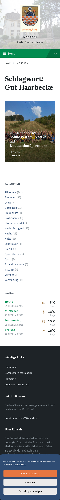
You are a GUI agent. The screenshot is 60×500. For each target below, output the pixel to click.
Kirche (8, 233)
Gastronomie (12, 218)
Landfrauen (11, 244)
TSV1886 (9, 269)
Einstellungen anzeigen (30, 491)
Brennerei (10, 197)
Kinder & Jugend (14, 228)
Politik (8, 249)
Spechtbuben (13, 254)
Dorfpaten (11, 208)
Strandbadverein (14, 264)
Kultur (16, 155)
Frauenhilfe (11, 213)
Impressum (11, 367)
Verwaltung (11, 280)
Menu (30, 54)
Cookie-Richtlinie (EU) (17, 384)
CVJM (8, 202)
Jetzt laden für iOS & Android (22, 418)
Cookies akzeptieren (30, 473)
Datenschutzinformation (18, 372)
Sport (8, 259)
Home (8, 63)
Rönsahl (30, 37)
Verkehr (9, 274)
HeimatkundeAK (14, 223)
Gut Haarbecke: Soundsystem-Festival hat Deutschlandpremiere (29, 139)
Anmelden (10, 378)
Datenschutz (20, 464)
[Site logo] (30, 31)
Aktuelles (22, 63)
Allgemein (10, 192)
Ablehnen (30, 482)
